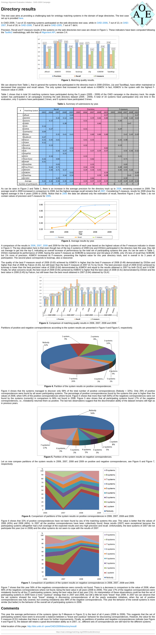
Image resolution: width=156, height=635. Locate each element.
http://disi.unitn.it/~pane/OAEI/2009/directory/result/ (52, 626)
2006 (33, 245)
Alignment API (48, 32)
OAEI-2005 (56, 25)
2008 (118, 189)
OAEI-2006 (26, 25)
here (21, 18)
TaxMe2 (8, 32)
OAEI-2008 (102, 23)
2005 (64, 193)
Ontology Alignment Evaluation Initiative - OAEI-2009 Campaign (25, 2)
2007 (102, 191)
